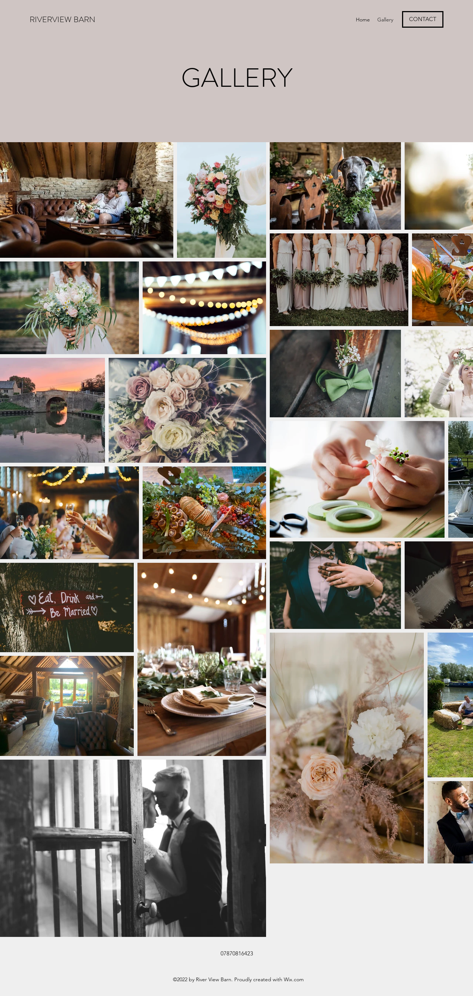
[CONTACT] (422, 19)
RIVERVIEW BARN (63, 19)
